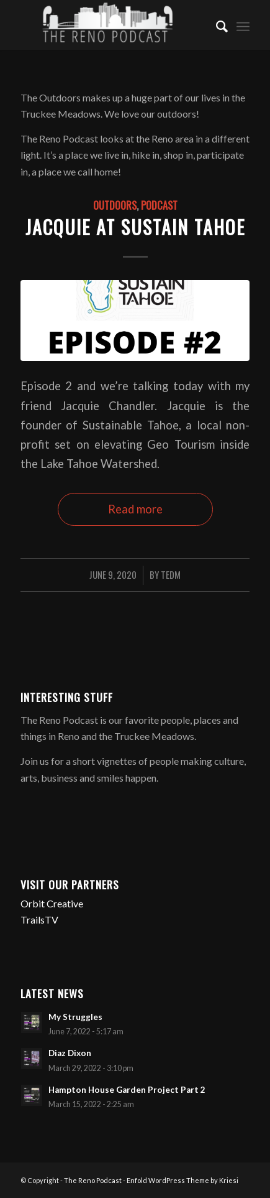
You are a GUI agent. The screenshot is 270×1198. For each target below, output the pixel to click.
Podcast (159, 205)
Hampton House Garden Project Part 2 (126, 1090)
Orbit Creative (51, 903)
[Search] (216, 25)
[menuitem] (216, 25)
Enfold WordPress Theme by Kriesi (182, 1180)
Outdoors (115, 205)
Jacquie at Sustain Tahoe (135, 227)
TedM (171, 574)
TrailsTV (39, 919)
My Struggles (75, 1017)
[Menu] (243, 25)
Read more (135, 509)
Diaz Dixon (69, 1053)
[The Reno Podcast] (112, 25)
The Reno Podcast (93, 1180)
